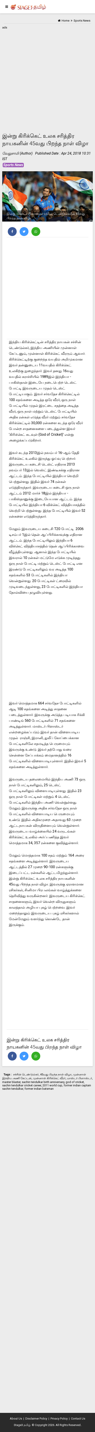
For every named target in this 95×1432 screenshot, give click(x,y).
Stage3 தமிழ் (22, 1425)
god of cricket (75, 1082)
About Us (16, 1418)
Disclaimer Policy (36, 1418)
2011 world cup (52, 1085)
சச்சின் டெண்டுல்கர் (26, 1074)
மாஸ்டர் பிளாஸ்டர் (79, 1078)
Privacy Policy (59, 1418)
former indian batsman (39, 1088)
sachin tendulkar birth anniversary (43, 1082)
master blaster (11, 1082)
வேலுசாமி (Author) (17, 153)
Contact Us (78, 1418)
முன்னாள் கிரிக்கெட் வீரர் (49, 1078)
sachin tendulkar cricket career (21, 1085)
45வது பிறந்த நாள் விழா (56, 1074)
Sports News (13, 165)
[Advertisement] (47, 77)
